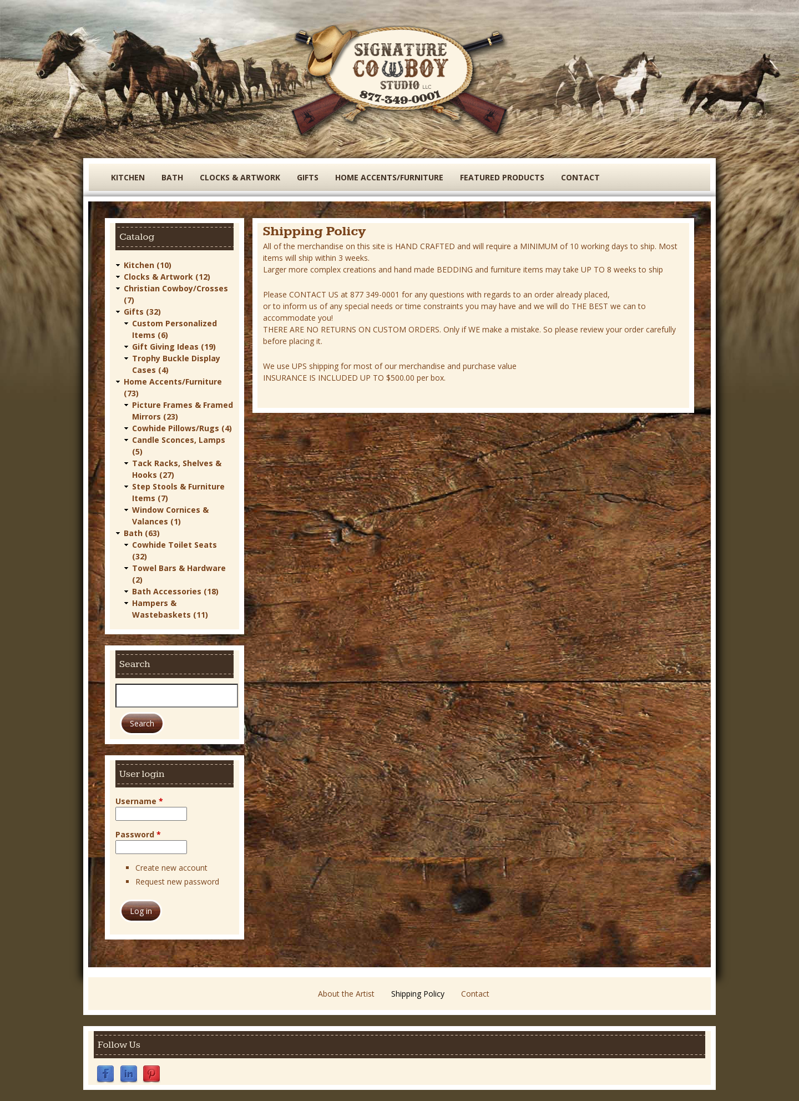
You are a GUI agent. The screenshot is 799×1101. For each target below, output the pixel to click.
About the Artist (346, 993)
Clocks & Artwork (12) (167, 276)
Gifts (307, 177)
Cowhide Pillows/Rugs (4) (182, 428)
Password (138, 834)
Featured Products (502, 177)
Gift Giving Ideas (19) (174, 346)
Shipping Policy (417, 993)
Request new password (177, 881)
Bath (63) (142, 533)
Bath (172, 177)
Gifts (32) (142, 311)
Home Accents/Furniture (389, 177)
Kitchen (128, 177)
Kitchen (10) (147, 265)
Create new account (171, 867)
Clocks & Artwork (240, 177)
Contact (580, 177)
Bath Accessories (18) (175, 591)
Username (139, 801)
